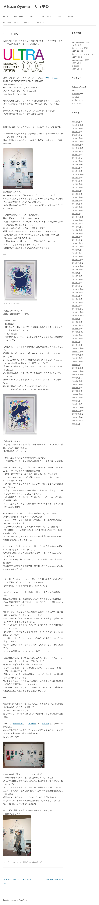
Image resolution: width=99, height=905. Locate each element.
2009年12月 (76, 348)
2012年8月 (76, 272)
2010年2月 (76, 341)
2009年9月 (76, 358)
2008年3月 (76, 397)
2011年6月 (76, 299)
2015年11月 (76, 217)
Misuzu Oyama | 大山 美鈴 (26, 6)
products (75, 100)
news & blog (19, 16)
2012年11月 (76, 263)
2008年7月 (76, 384)
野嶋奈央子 (18, 723)
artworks (33, 16)
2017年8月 (76, 177)
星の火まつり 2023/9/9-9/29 (83, 54)
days (74, 90)
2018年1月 (76, 171)
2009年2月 (76, 361)
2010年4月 (76, 335)
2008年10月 (76, 374)
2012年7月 (76, 276)
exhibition (17, 862)
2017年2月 (76, 184)
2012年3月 (76, 279)
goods (60, 16)
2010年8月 (76, 322)
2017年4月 (76, 181)
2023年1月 (76, 131)
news (74, 97)
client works (46, 16)
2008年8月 (76, 381)
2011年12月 (76, 289)
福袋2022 (75, 66)
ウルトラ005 (51, 77)
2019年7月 (76, 154)
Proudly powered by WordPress (15, 900)
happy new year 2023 (80, 60)
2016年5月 (76, 204)
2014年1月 (76, 243)
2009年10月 (76, 355)
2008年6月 (76, 387)
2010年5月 (76, 332)
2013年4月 (76, 253)
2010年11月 (76, 312)
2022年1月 (76, 135)
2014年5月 (76, 236)
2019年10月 (76, 148)
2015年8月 (76, 220)
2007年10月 (76, 414)
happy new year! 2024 (80, 42)
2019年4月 (76, 158)
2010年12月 (76, 309)
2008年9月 (76, 378)
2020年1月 (76, 138)
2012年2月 (76, 282)
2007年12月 (76, 407)
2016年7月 (76, 197)
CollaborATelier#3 (53, 879)
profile (5, 16)
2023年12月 (76, 125)
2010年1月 (76, 345)
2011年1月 (76, 305)
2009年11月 (76, 351)
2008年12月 (76, 368)
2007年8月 (76, 420)
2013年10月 (76, 250)
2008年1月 (76, 404)
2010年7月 (76, 325)
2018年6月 (76, 164)
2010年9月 (76, 318)
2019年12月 (76, 141)
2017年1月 (76, 187)
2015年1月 (76, 223)
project (26, 22)
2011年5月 (76, 302)
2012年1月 (76, 286)
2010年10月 (76, 315)
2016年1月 (76, 213)
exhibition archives (10, 22)
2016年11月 (76, 190)
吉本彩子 (45, 723)
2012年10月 (76, 266)
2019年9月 (76, 151)
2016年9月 (76, 194)
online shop (39, 22)
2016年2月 (76, 210)
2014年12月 (76, 227)
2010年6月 (76, 328)
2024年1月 (76, 121)
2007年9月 (76, 417)
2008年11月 (76, 371)
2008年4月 (76, 394)
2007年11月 (76, 410)
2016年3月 (76, 207)
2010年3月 (76, 338)
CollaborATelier (78, 87)
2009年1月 (76, 364)
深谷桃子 (32, 723)
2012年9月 (76, 269)
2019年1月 (76, 161)
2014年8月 (76, 230)
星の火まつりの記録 (80, 48)
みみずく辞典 (77, 103)
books (70, 16)
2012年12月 (76, 259)
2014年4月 (76, 240)
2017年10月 (76, 174)
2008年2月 (76, 401)
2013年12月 (76, 246)
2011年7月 (76, 295)
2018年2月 (76, 167)
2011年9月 (76, 292)
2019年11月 (76, 144)
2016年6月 (76, 200)
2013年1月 (76, 256)
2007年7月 (76, 423)
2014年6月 (76, 233)
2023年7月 (76, 128)
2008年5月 (76, 391)
